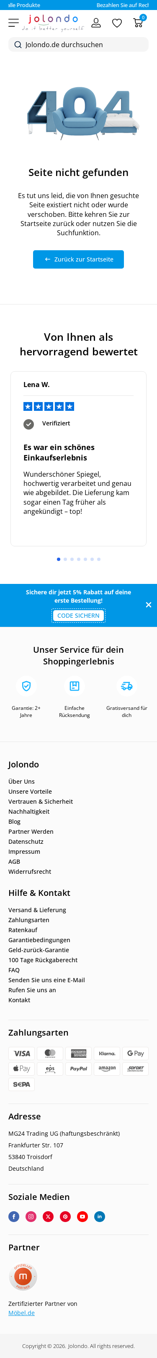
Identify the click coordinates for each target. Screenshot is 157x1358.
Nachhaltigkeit (28, 812)
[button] (58, 559)
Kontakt (19, 1000)
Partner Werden (31, 832)
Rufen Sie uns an (32, 990)
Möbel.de (21, 1313)
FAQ (14, 970)
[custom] (65, 1216)
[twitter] (48, 1216)
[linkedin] (99, 1216)
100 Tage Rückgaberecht (42, 960)
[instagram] (31, 1216)
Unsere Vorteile (30, 792)
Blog (14, 822)
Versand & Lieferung (37, 910)
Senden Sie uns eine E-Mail (46, 980)
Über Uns (21, 782)
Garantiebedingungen (39, 940)
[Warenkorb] (138, 22)
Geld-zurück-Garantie (38, 950)
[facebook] (13, 1216)
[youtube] (82, 1216)
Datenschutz (26, 842)
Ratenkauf (22, 930)
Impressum (24, 852)
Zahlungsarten (28, 920)
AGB (14, 862)
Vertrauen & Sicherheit (40, 802)
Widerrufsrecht (29, 872)
